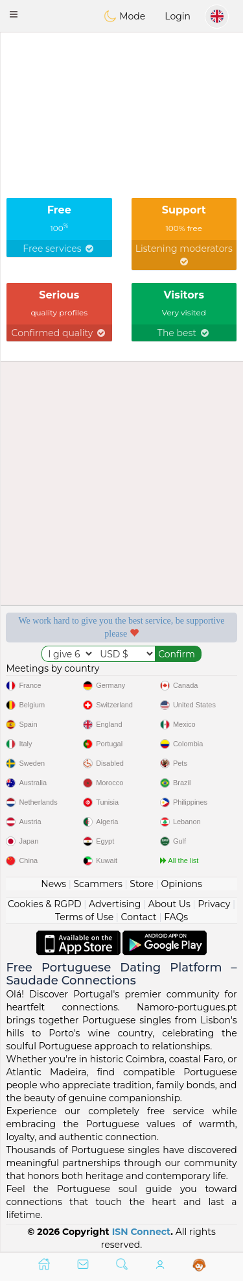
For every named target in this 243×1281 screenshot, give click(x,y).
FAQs (176, 917)
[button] (13, 14)
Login (178, 16)
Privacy (214, 904)
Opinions (181, 884)
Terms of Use (84, 917)
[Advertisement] (121, 68)
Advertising (115, 904)
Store (142, 884)
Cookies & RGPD (45, 904)
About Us (169, 904)
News (53, 884)
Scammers (97, 884)
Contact (139, 917)
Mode (124, 16)
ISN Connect (141, 1232)
